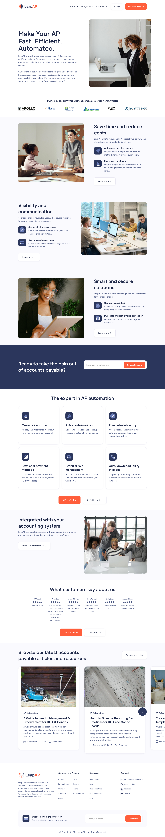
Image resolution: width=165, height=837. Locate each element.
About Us (62, 793)
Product (74, 6)
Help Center (94, 779)
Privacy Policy (78, 793)
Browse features (94, 500)
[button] (102, 6)
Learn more (104, 181)
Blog (91, 784)
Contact (61, 789)
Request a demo (136, 6)
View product (94, 632)
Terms (75, 789)
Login (117, 6)
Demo (60, 798)
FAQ (91, 798)
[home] (28, 6)
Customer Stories (96, 789)
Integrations (86, 6)
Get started (69, 500)
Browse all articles (134, 655)
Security (76, 784)
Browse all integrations (34, 545)
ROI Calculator (95, 793)
